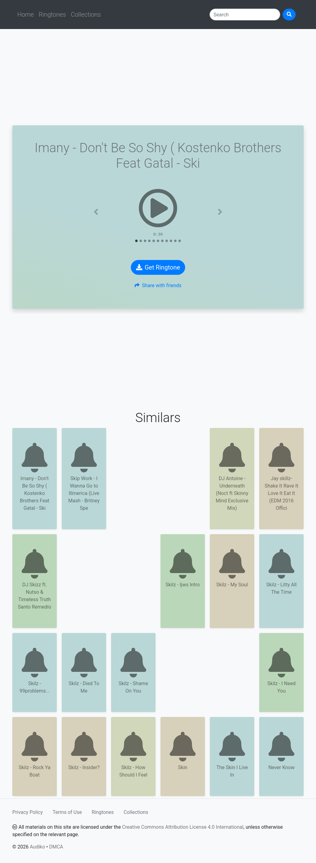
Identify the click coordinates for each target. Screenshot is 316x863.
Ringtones (52, 14)
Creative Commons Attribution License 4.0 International (182, 827)
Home (25, 14)
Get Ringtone (158, 267)
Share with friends (158, 285)
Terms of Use (67, 812)
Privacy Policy (27, 812)
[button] (96, 212)
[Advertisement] (158, 77)
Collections (86, 14)
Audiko (37, 847)
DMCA (56, 847)
